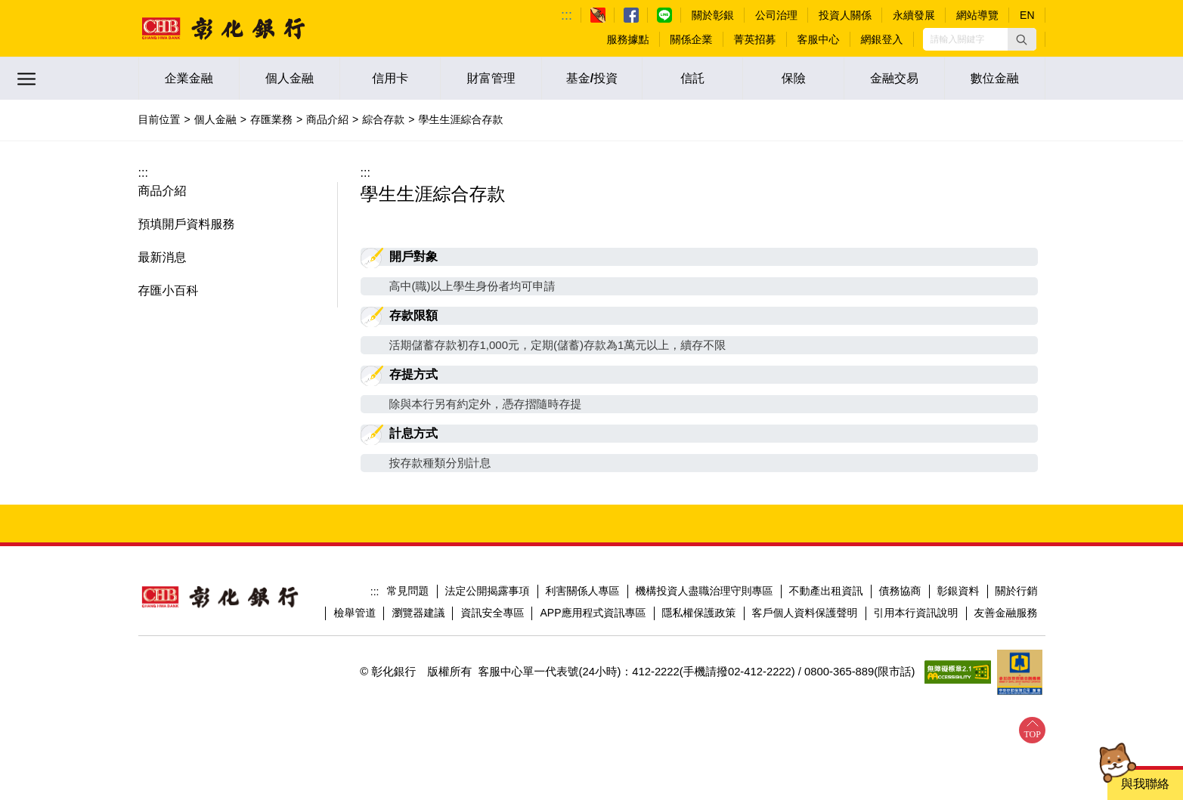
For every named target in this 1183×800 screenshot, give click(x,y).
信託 (692, 78)
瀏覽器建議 (418, 613)
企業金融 (189, 78)
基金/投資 (592, 78)
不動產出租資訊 (826, 591)
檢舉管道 (354, 613)
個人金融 (289, 78)
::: (566, 15)
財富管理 (491, 78)
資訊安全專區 (492, 613)
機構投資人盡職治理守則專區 (704, 591)
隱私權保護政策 (699, 613)
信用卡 (390, 78)
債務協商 (900, 591)
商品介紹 (327, 119)
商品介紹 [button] (162, 190)
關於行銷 (1017, 591)
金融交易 (894, 78)
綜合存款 (383, 119)
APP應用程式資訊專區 (593, 613)
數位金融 (995, 78)
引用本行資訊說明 (916, 613)
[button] (1022, 39)
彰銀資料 (958, 591)
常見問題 (408, 591)
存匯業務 (271, 119)
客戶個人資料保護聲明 (805, 613)
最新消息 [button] (162, 257)
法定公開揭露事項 (487, 591)
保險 (794, 78)
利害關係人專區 (583, 591)
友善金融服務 (1006, 613)
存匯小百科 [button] (168, 290)
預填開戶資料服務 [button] (186, 224)
